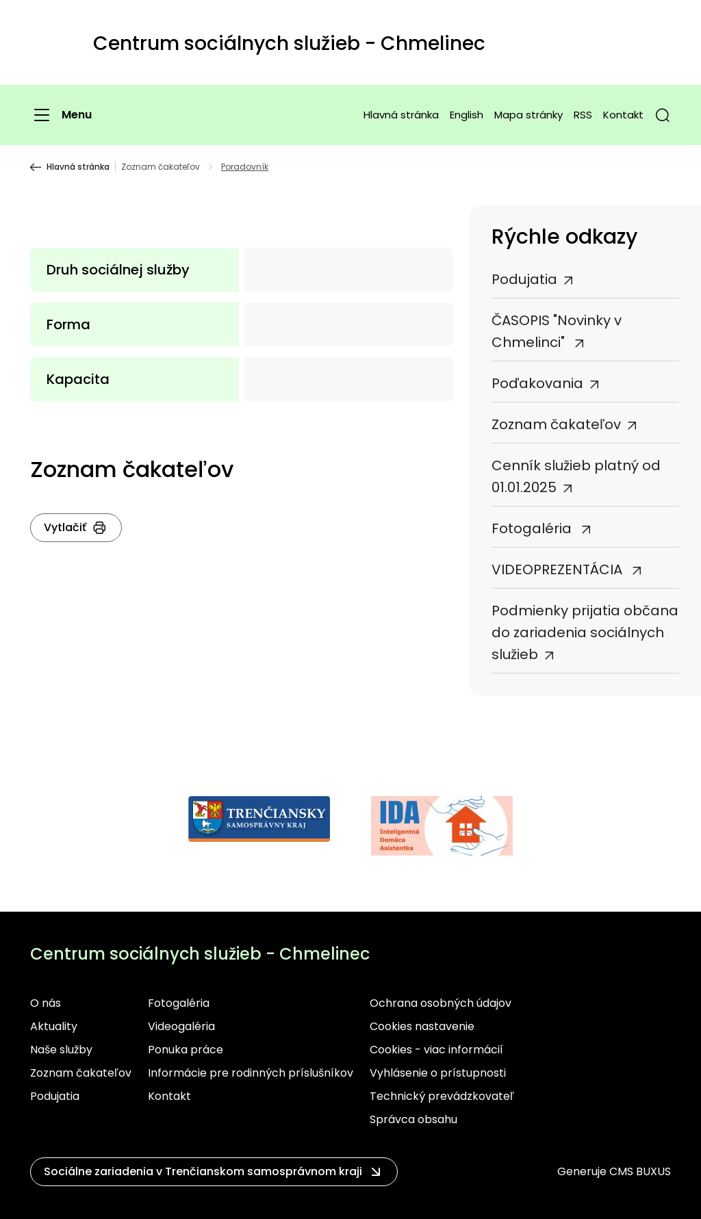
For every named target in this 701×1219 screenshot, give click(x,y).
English (466, 114)
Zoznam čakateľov (160, 167)
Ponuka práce (185, 1049)
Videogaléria (181, 1026)
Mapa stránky (528, 114)
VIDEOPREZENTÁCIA (559, 569)
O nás (45, 1003)
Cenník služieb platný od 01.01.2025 (576, 476)
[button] (662, 115)
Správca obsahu (413, 1119)
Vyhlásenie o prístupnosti (438, 1073)
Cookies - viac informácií (436, 1049)
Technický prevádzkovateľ (442, 1096)
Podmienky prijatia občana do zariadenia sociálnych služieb (585, 632)
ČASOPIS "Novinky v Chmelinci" (557, 331)
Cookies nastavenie (422, 1026)
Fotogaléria (533, 528)
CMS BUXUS (640, 1171)
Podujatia (524, 279)
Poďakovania (537, 383)
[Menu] (61, 115)
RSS (583, 114)
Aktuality (53, 1026)
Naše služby (61, 1049)
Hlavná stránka (401, 114)
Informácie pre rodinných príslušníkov (250, 1073)
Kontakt (623, 114)
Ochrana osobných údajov (440, 1003)
